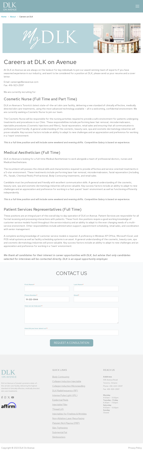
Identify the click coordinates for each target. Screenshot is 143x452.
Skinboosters (58, 437)
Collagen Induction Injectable (66, 381)
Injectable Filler (59, 404)
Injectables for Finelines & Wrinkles (69, 413)
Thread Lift (58, 409)
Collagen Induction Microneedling (68, 386)
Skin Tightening (60, 427)
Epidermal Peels (60, 399)
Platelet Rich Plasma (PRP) (66, 423)
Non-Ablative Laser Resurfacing (68, 418)
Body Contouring (60, 376)
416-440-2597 (115, 386)
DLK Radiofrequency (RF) (65, 390)
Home (3, 16)
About (13, 16)
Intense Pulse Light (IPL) (64, 395)
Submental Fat (59, 432)
